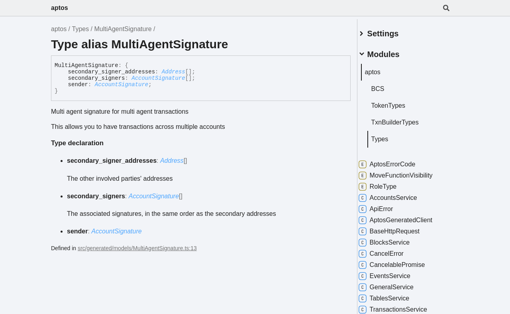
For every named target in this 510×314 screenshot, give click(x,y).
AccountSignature (158, 78)
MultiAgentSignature (123, 29)
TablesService (393, 295)
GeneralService (395, 284)
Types (80, 29)
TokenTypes (397, 102)
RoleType (387, 184)
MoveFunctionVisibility (405, 172)
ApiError (385, 206)
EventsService (394, 273)
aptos (59, 7)
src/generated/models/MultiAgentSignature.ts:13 (137, 248)
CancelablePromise (401, 262)
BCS (387, 85)
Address (173, 72)
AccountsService (397, 195)
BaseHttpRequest (398, 228)
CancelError (390, 251)
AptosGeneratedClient (404, 217)
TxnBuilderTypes (404, 119)
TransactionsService (402, 306)
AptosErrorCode (396, 161)
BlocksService (393, 239)
